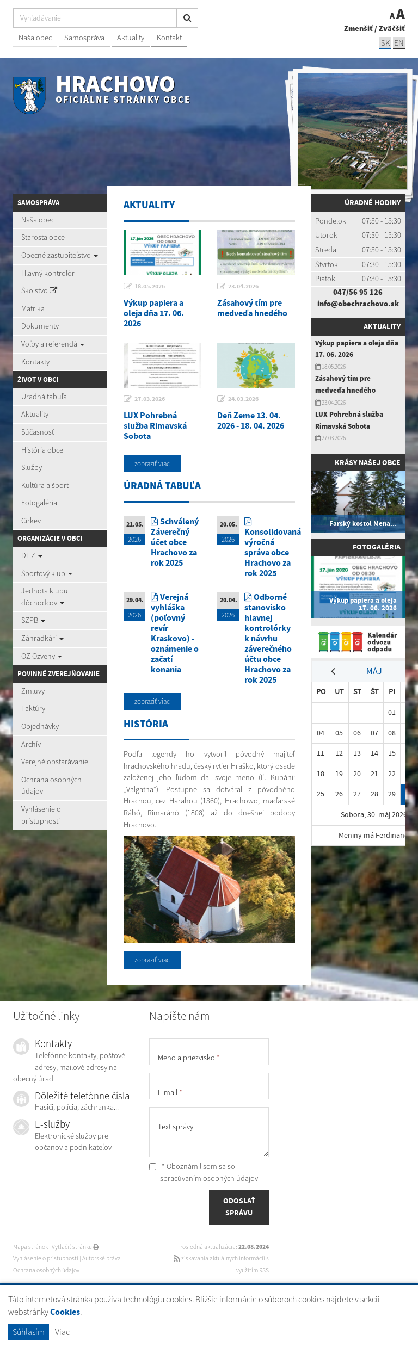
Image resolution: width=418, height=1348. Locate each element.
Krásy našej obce (368, 462)
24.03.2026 (243, 398)
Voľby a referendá (52, 344)
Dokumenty (40, 326)
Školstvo (39, 290)
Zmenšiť (358, 28)
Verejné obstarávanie (54, 761)
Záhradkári (42, 638)
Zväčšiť (392, 28)
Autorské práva (101, 1258)
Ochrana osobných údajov (51, 785)
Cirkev (31, 520)
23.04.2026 (243, 286)
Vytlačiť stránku (75, 1247)
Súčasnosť (37, 432)
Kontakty (35, 362)
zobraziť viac (152, 463)
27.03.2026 (149, 398)
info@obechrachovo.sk (358, 303)
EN (399, 43)
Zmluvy (33, 691)
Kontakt (169, 37)
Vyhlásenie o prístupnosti (41, 815)
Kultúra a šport (45, 485)
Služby (31, 467)
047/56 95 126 (358, 292)
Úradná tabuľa (44, 396)
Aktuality (130, 37)
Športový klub (46, 573)
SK (385, 43)
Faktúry (33, 708)
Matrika (33, 308)
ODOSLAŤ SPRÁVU (239, 1206)
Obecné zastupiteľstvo (59, 255)
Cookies (65, 1312)
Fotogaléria (39, 503)
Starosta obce (43, 237)
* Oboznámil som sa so (203, 1172)
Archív (31, 744)
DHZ (31, 555)
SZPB (33, 620)
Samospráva (84, 37)
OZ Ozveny (41, 656)
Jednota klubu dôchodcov (44, 597)
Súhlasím (29, 1331)
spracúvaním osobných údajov (209, 1178)
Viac (62, 1331)
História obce (42, 450)
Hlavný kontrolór (48, 273)
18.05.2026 (149, 286)
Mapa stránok (30, 1247)
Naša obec (35, 37)
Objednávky (40, 726)
